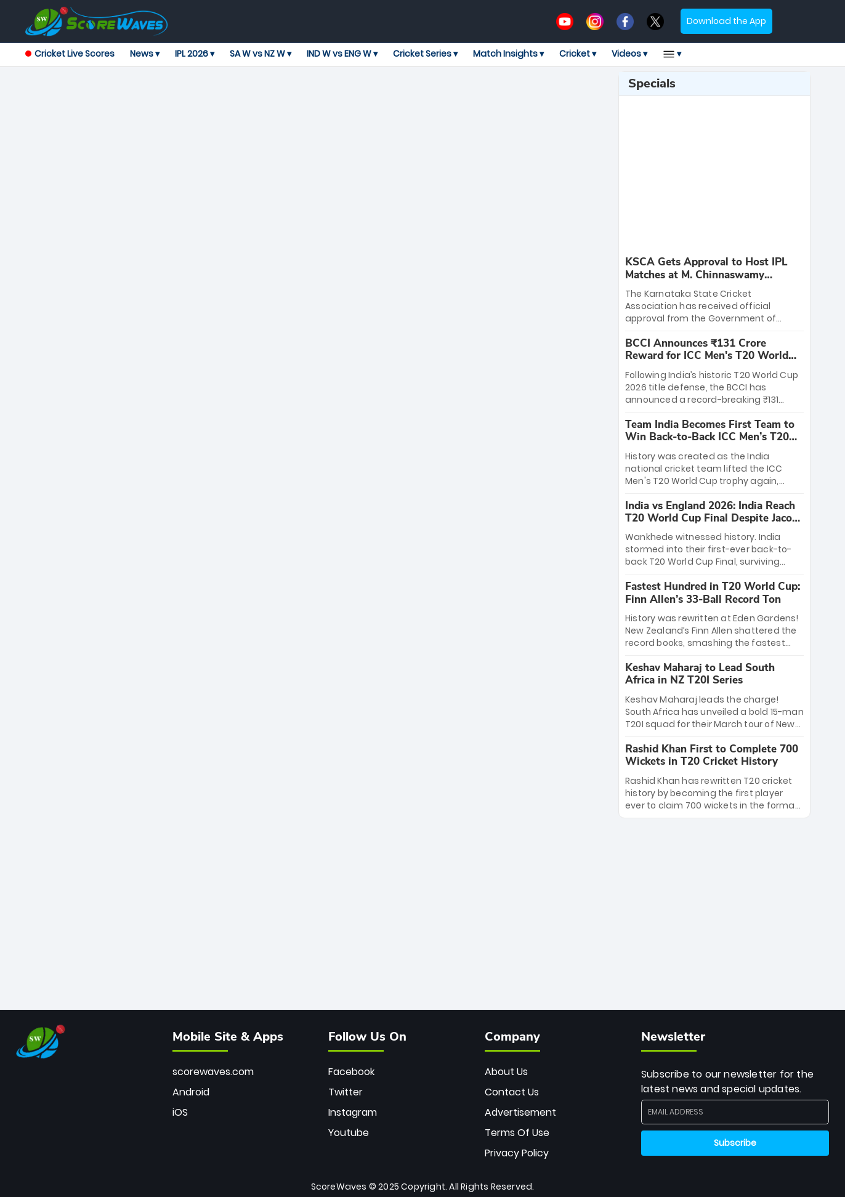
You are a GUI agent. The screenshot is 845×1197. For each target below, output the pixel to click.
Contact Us (512, 1092)
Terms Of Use (517, 1132)
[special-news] (714, 290)
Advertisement (520, 1112)
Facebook (351, 1071)
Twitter (345, 1092)
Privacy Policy (517, 1153)
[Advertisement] (317, 99)
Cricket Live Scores (70, 53)
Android (190, 1092)
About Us (506, 1071)
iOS (180, 1112)
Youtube (348, 1132)
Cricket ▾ (577, 53)
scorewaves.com (213, 1071)
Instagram (352, 1112)
